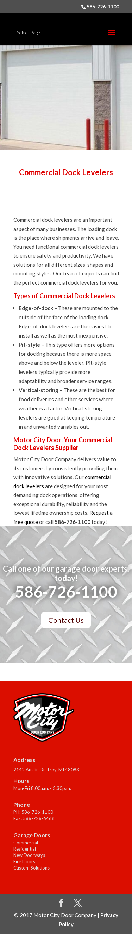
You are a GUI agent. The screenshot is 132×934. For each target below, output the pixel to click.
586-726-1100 (103, 6)
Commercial (25, 842)
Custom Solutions (31, 868)
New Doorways (29, 855)
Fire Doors (24, 861)
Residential (24, 849)
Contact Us (66, 620)
